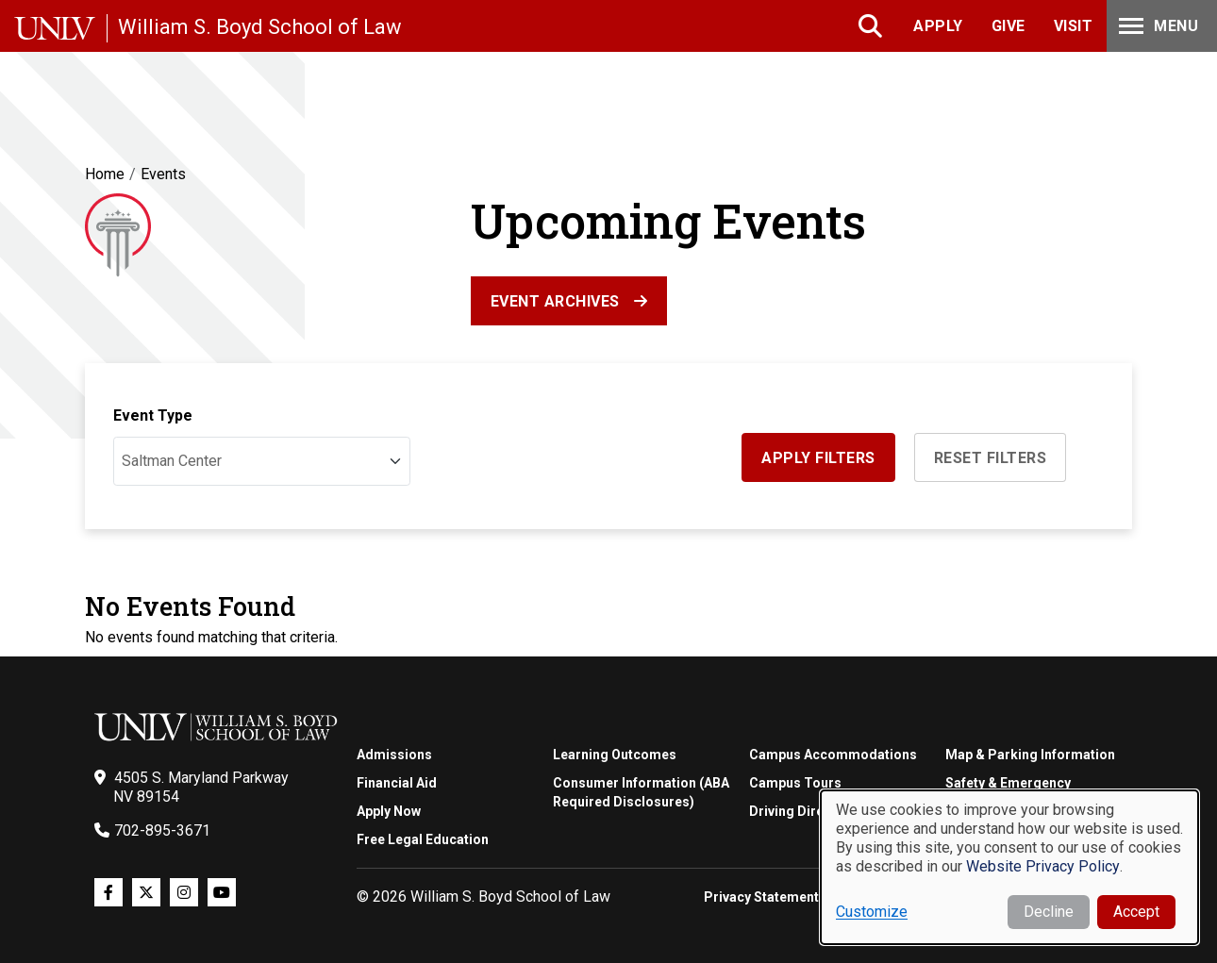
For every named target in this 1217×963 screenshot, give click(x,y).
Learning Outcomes (614, 754)
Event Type (152, 415)
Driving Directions (806, 811)
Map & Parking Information (1030, 754)
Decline (1049, 912)
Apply (938, 26)
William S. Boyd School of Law (260, 27)
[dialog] (1009, 867)
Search (872, 26)
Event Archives (555, 301)
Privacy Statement (761, 897)
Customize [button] (872, 912)
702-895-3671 (162, 830)
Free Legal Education (423, 839)
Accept (1136, 912)
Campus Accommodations (833, 754)
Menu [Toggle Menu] (1156, 26)
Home (105, 174)
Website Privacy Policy (1043, 866)
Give (1008, 26)
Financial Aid (397, 782)
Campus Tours (795, 782)
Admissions (394, 754)
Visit (1073, 26)
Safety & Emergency (1008, 782)
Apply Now (389, 811)
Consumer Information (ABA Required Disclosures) (641, 792)
